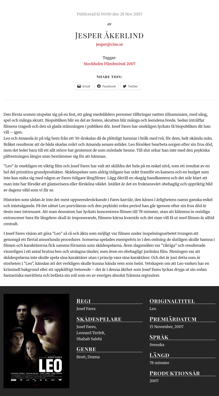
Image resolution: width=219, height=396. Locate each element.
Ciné (14, 8)
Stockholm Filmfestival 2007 (110, 63)
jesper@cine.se (109, 44)
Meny (209, 8)
